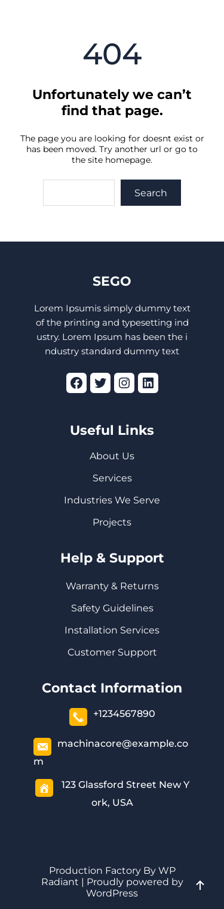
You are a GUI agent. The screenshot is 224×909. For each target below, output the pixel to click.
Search (150, 193)
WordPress (112, 893)
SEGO (112, 281)
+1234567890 (124, 713)
